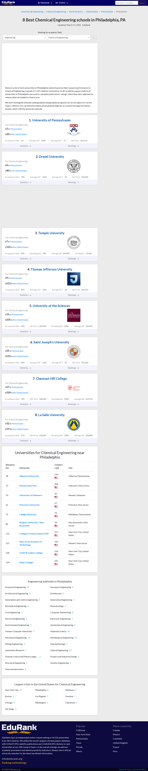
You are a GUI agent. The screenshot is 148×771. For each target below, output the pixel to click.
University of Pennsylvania (50, 120)
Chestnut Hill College (50, 378)
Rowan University (28, 485)
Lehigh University (28, 514)
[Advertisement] (25, 65)
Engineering (38, 11)
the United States (19, 134)
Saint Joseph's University (49, 342)
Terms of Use (125, 769)
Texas (78, 743)
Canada (116, 730)
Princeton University (29, 505)
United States (92, 11)
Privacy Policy (139, 769)
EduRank (86, 25)
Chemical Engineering (56, 11)
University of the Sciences (50, 306)
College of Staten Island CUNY (34, 533)
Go (93, 37)
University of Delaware (30, 495)
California (80, 730)
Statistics (26, 146)
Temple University (49, 233)
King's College (26, 562)
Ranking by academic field (50, 32)
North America (76, 11)
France (116, 747)
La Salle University (50, 415)
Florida (79, 747)
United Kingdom (120, 743)
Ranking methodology (14, 762)
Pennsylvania (107, 11)
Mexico (116, 734)
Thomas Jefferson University (49, 269)
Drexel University (50, 156)
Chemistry (25, 11)
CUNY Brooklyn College (31, 553)
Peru (115, 751)
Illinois (79, 751)
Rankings (73, 146)
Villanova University (29, 476)
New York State (83, 734)
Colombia (117, 738)
